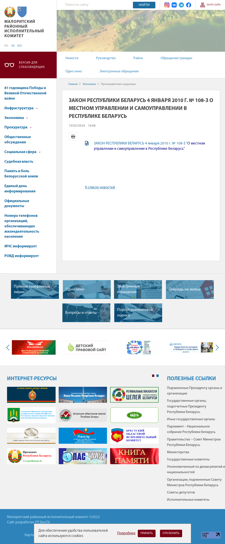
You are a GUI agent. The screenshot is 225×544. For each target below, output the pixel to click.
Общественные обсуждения (17, 139)
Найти (144, 5)
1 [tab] (153, 376)
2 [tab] (157, 376)
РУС (6, 46)
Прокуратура (18, 127)
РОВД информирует (21, 256)
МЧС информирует (20, 246)
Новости (71, 58)
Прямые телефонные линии (32, 289)
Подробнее (126, 533)
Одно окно (73, 71)
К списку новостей (100, 187)
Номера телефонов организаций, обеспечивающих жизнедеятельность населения (21, 226)
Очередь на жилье (184, 289)
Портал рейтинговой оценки (135, 313)
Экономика (16, 118)
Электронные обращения (119, 71)
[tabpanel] (83, 428)
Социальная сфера (22, 152)
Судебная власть (18, 162)
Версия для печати (73, 136)
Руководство (106, 58)
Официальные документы (16, 203)
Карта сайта (214, 5)
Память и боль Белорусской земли (21, 173)
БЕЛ (19, 46)
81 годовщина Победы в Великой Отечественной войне (25, 93)
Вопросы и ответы (80, 313)
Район (138, 58)
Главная (73, 84)
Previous (8, 347)
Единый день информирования (19, 188)
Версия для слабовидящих (32, 65)
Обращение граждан (176, 58)
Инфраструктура (21, 108)
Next (216, 347)
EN (13, 46)
